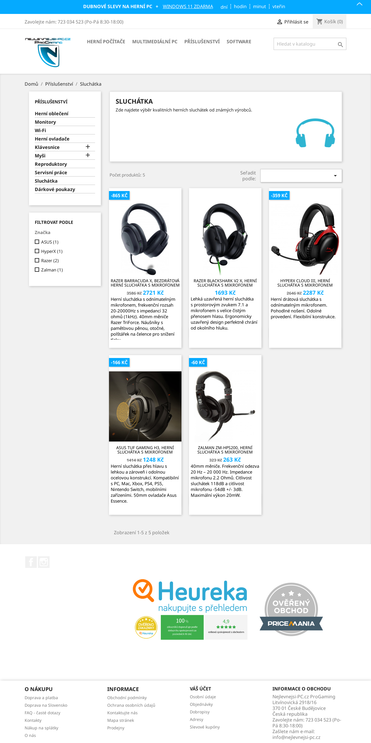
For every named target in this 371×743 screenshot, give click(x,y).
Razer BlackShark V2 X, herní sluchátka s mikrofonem (225, 282)
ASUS (50, 242)
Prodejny (115, 728)
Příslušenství (202, 41)
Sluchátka (46, 181)
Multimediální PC (154, 41)
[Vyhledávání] (310, 44)
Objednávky (201, 704)
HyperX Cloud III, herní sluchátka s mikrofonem (305, 282)
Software (239, 41)
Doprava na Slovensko (46, 705)
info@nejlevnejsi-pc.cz (296, 737)
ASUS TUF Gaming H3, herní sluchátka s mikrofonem (145, 449)
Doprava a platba (41, 697)
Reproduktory (51, 164)
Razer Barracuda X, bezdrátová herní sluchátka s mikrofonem (145, 282)
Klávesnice (47, 147)
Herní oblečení (51, 114)
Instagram (44, 562)
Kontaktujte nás (122, 712)
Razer (50, 260)
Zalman (52, 270)
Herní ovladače (52, 139)
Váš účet (200, 689)
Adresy (196, 719)
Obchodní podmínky (127, 697)
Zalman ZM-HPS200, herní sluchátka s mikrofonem (225, 449)
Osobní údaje (203, 696)
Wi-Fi (40, 130)
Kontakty (33, 720)
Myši (40, 156)
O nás (30, 735)
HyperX (52, 251)
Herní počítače (106, 41)
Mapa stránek (120, 720)
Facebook (31, 562)
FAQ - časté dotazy (42, 712)
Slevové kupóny (205, 727)
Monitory (45, 122)
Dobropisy (200, 712)
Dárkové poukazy (55, 189)
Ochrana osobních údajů (131, 705)
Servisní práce (51, 173)
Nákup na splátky (41, 728)
